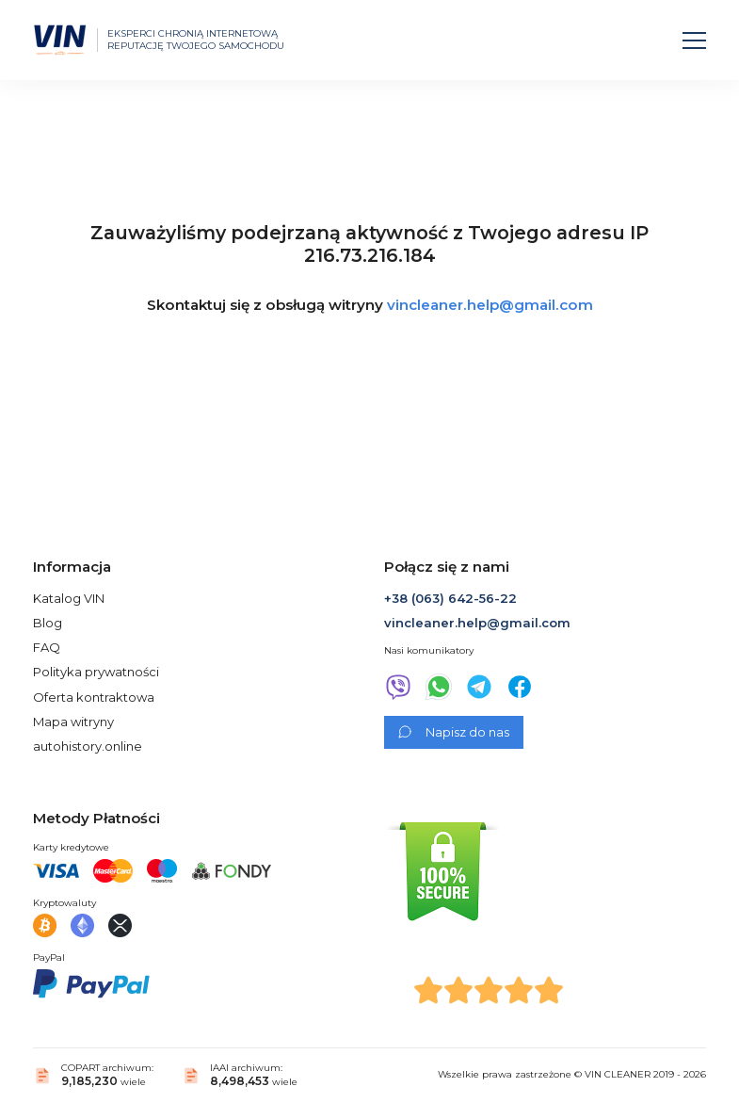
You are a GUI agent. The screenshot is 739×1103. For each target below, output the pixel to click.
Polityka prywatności (96, 671)
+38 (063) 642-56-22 (450, 598)
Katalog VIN (68, 598)
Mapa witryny (73, 721)
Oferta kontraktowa (93, 697)
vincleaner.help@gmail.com (490, 305)
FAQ (46, 647)
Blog (47, 622)
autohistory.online (87, 746)
